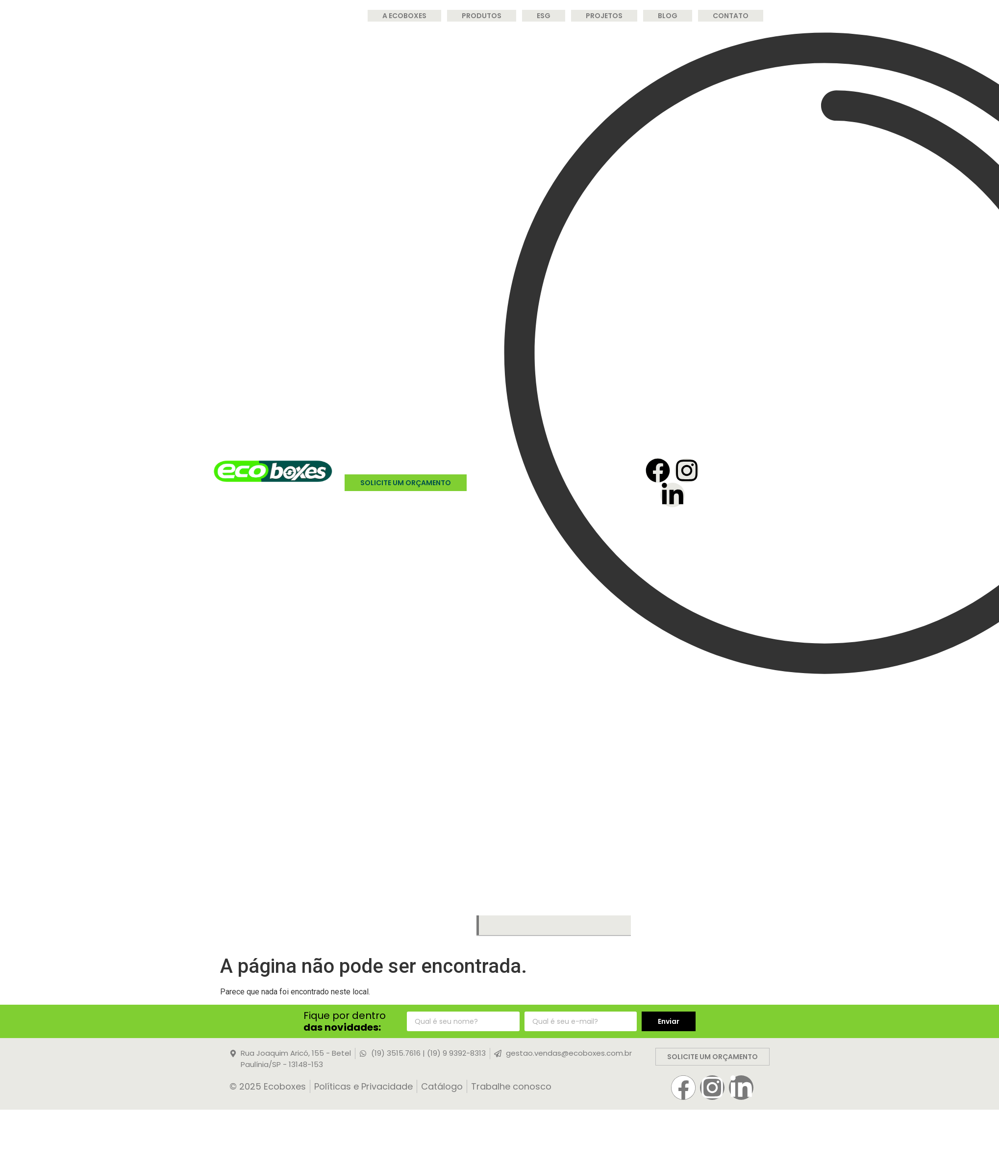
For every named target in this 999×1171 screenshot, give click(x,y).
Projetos (604, 16)
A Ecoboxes (404, 16)
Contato (731, 16)
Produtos (481, 16)
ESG (543, 16)
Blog (667, 16)
